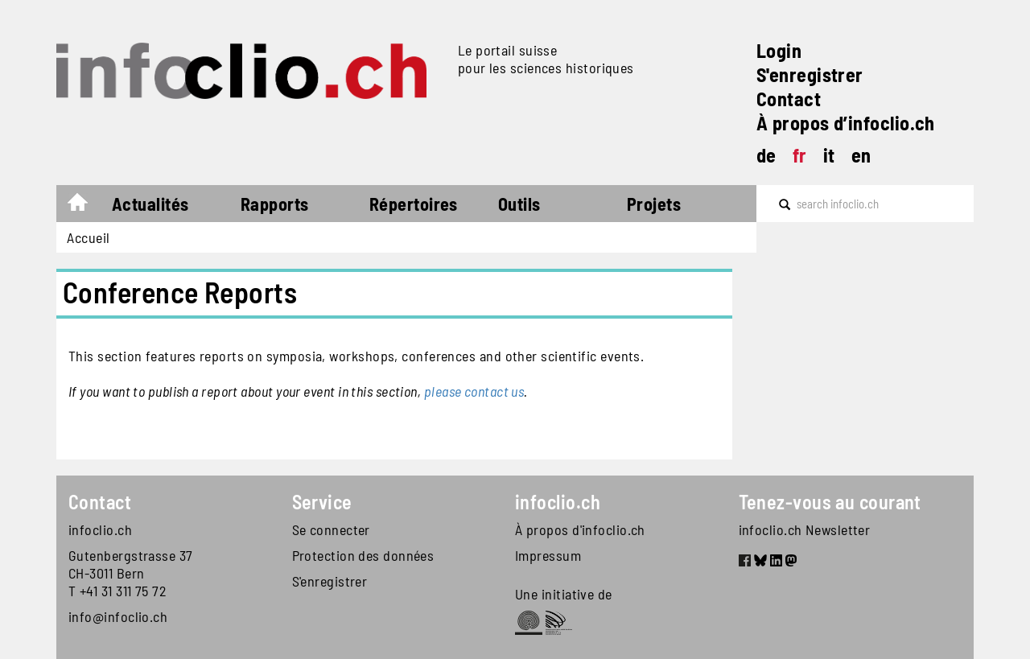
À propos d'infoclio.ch (580, 529)
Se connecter (331, 529)
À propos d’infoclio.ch (845, 122)
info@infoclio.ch (117, 616)
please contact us (474, 391)
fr (800, 155)
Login (778, 50)
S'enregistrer (809, 74)
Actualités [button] (150, 203)
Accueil (86, 206)
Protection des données (363, 555)
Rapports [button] (275, 203)
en (861, 155)
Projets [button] (654, 203)
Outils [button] (519, 203)
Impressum (548, 555)
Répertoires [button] (413, 203)
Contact (788, 98)
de (766, 155)
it (829, 155)
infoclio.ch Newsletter (805, 529)
